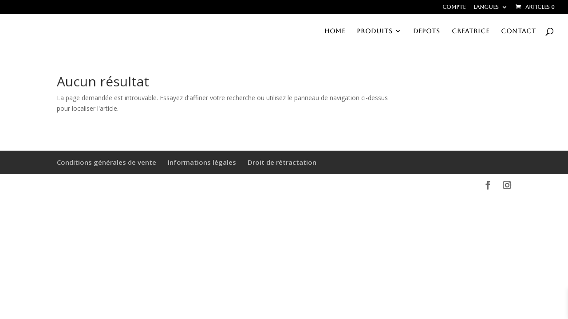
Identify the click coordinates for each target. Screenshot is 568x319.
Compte (453, 7)
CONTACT (518, 31)
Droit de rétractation (282, 162)
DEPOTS (426, 31)
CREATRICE (470, 31)
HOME (334, 31)
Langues (486, 7)
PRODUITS (375, 31)
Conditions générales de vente (106, 162)
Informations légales (202, 162)
